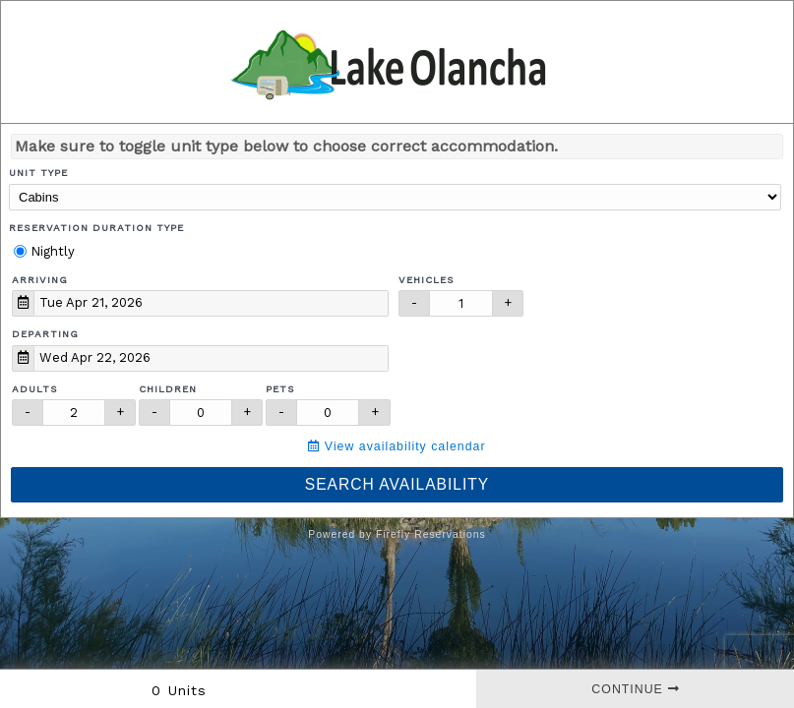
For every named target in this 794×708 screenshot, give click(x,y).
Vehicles (426, 279)
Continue (635, 689)
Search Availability (397, 484)
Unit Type (38, 172)
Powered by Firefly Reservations (397, 534)
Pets (280, 389)
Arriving (40, 279)
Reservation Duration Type (96, 227)
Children (168, 389)
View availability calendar (396, 446)
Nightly (44, 251)
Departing (45, 333)
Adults (35, 389)
